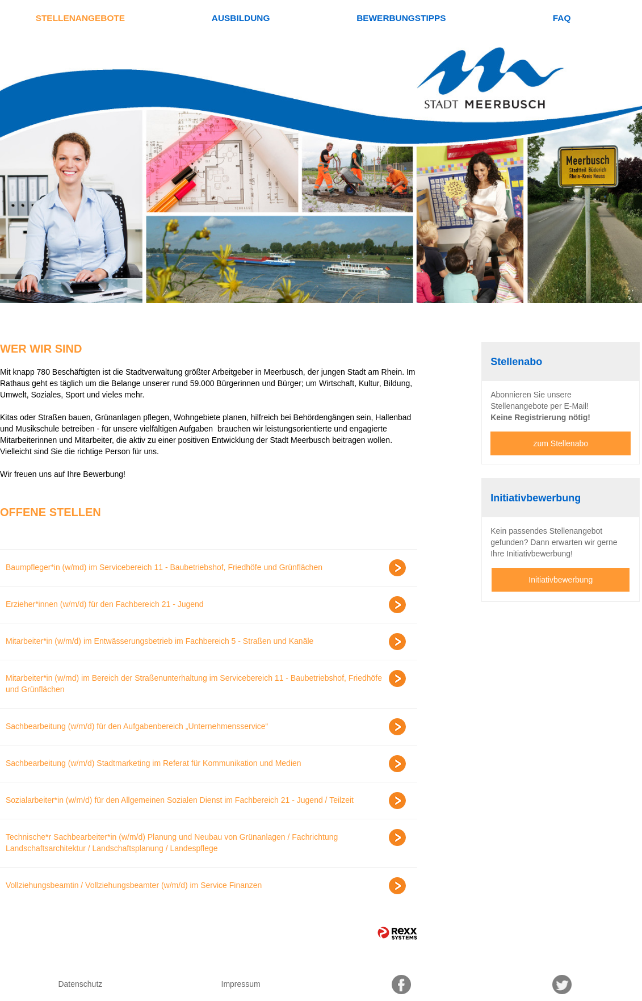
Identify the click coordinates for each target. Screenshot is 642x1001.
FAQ (562, 18)
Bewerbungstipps (401, 18)
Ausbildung (241, 18)
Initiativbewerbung (560, 579)
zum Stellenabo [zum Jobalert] (561, 443)
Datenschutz (80, 984)
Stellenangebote (80, 18)
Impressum (241, 984)
